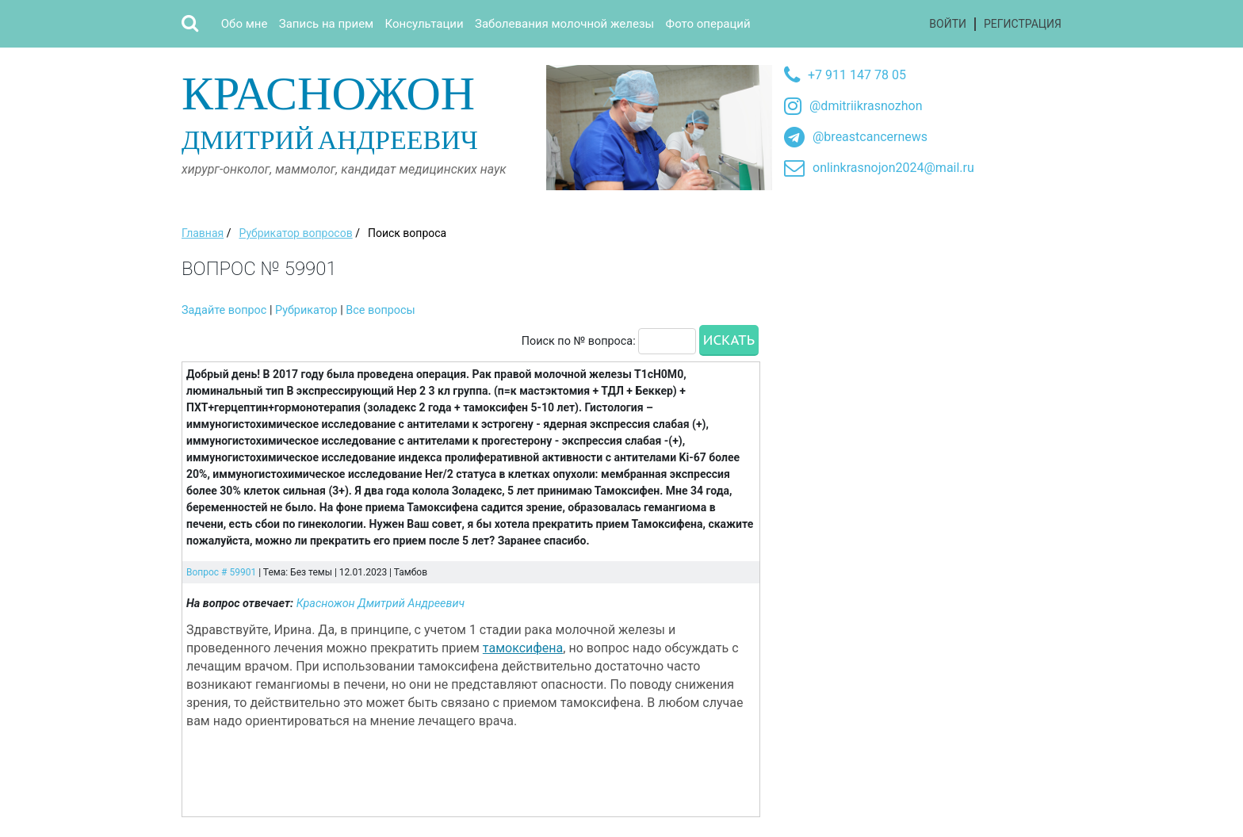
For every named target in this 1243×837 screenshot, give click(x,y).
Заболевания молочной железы (564, 24)
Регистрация (1022, 23)
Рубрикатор (306, 310)
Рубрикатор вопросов (295, 233)
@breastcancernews (870, 136)
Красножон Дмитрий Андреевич (380, 603)
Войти (947, 23)
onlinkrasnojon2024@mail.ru (893, 167)
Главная (203, 233)
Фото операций (708, 24)
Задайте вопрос (224, 310)
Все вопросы (380, 310)
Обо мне (244, 24)
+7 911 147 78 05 (857, 74)
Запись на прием (326, 24)
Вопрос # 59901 (221, 572)
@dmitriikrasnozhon (865, 105)
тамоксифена (523, 647)
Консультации (424, 24)
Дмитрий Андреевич (358, 110)
